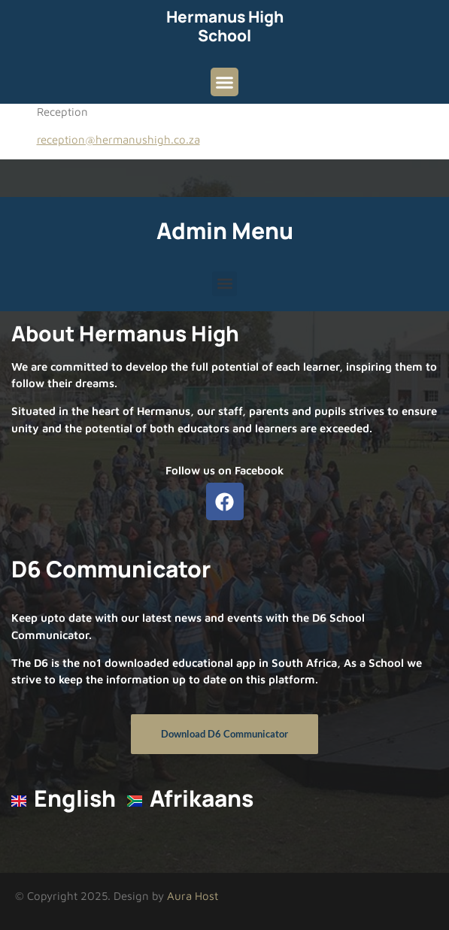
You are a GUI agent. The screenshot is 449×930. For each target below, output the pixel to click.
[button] (225, 82)
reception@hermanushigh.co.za (118, 139)
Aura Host (192, 895)
